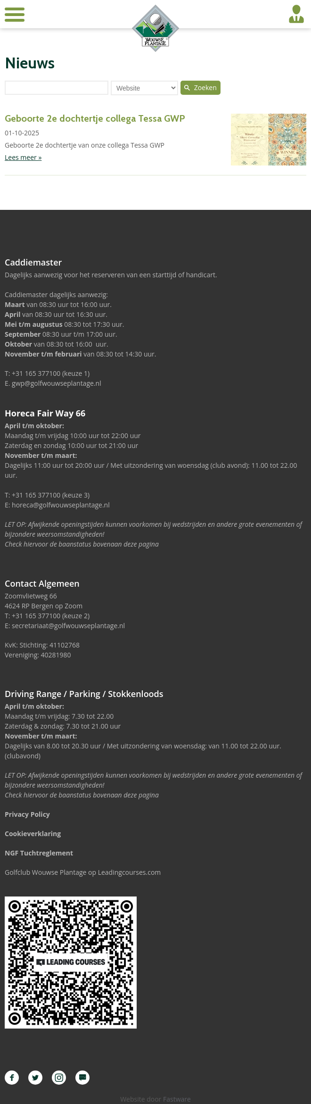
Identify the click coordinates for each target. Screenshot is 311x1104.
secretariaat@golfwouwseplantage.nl (68, 625)
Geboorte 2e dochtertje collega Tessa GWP (95, 118)
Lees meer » (23, 157)
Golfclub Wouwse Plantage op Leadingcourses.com (83, 872)
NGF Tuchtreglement (39, 852)
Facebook (12, 1078)
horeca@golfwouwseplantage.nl (61, 504)
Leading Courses (82, 1078)
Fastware (177, 1099)
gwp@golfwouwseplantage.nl (56, 383)
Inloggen (296, 14)
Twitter (35, 1078)
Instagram (59, 1078)
